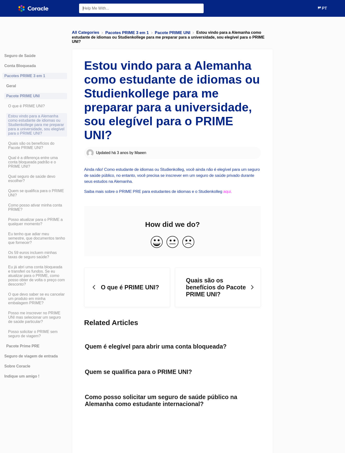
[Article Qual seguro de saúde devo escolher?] (34, 178)
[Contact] (313, 8)
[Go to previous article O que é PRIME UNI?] (127, 287)
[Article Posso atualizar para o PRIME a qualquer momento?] (34, 222)
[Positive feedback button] (156, 242)
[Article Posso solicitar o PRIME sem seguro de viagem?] (34, 334)
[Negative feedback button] (188, 242)
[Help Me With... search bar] (141, 8)
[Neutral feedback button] (172, 242)
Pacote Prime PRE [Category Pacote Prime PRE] (23, 346)
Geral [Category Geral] (11, 86)
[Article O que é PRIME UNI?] (34, 106)
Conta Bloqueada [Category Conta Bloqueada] (20, 66)
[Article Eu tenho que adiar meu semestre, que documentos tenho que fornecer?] (34, 238)
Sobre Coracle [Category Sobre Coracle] (17, 366)
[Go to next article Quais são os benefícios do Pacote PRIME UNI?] (218, 287)
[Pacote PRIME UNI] (173, 32)
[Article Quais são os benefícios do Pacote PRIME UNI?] (34, 145)
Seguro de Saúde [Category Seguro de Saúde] (20, 56)
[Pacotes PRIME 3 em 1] (127, 32)
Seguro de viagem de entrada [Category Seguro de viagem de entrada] (31, 356)
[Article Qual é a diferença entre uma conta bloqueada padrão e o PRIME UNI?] (34, 162)
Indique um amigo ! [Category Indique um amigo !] (22, 376)
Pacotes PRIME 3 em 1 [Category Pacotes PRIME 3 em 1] (24, 76)
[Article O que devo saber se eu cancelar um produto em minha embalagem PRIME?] (34, 298)
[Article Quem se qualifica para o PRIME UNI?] (34, 193)
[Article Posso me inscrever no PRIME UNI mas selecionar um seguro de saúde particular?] (34, 317)
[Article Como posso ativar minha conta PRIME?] (34, 207)
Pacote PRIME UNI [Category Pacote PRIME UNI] (23, 96)
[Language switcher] (322, 8)
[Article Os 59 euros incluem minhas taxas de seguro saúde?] (34, 255)
